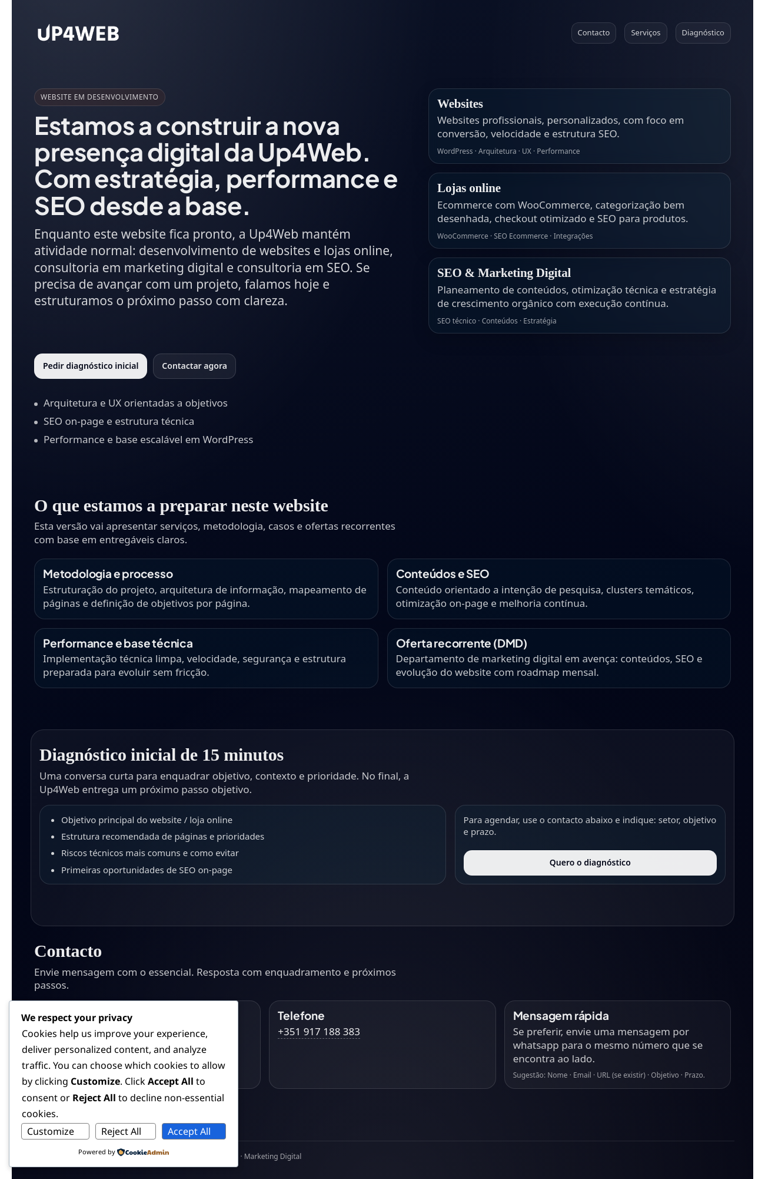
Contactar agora (194, 365)
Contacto (594, 32)
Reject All (121, 1131)
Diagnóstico (703, 32)
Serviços (645, 32)
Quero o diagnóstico (590, 862)
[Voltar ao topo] (78, 33)
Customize (50, 1131)
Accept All (189, 1131)
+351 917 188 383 (319, 1031)
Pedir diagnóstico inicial (90, 365)
